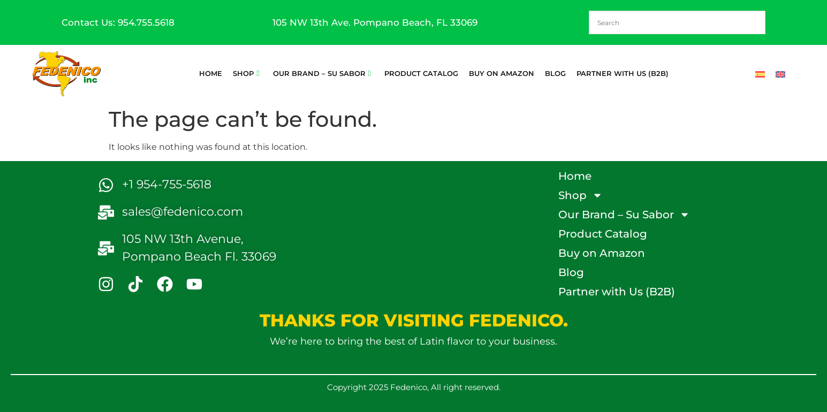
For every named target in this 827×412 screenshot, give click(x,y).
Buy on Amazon (501, 73)
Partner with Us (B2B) (622, 73)
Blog (555, 73)
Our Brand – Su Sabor (322, 73)
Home (210, 73)
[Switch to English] (780, 73)
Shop (246, 73)
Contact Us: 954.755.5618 (118, 22)
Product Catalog (421, 73)
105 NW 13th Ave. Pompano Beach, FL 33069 (374, 22)
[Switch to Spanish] (760, 73)
